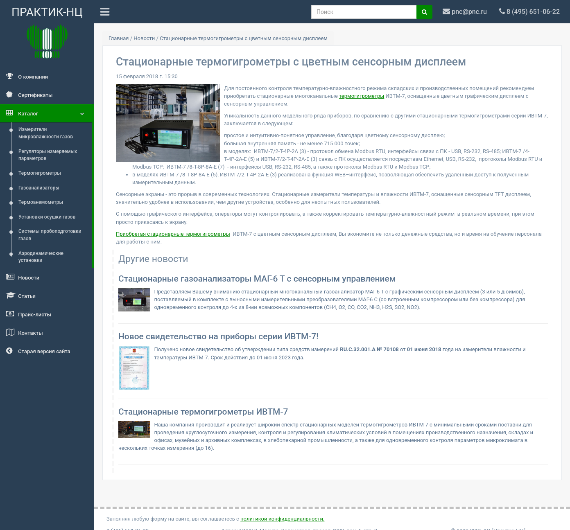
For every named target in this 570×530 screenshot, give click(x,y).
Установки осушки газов (46, 217)
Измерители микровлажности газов (45, 133)
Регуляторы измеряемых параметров (47, 155)
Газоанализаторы (38, 188)
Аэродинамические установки (40, 257)
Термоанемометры (40, 202)
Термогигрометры (39, 173)
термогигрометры (361, 96)
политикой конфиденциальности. (282, 519)
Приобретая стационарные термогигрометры (173, 234)
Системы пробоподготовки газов (49, 234)
